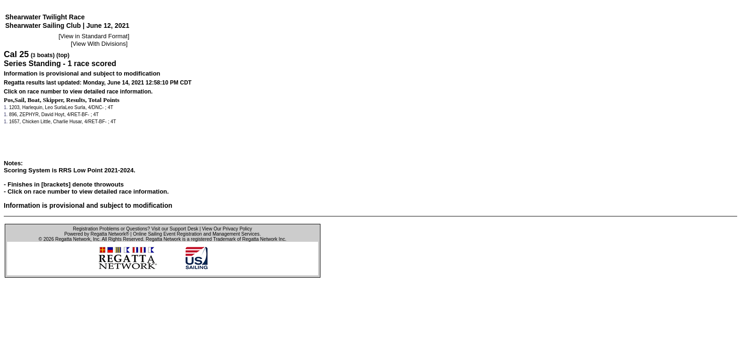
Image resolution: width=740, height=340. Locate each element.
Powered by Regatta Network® (96, 234)
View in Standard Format (94, 36)
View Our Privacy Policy (227, 228)
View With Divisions (99, 43)
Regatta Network (72, 239)
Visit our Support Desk (174, 228)
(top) (62, 55)
